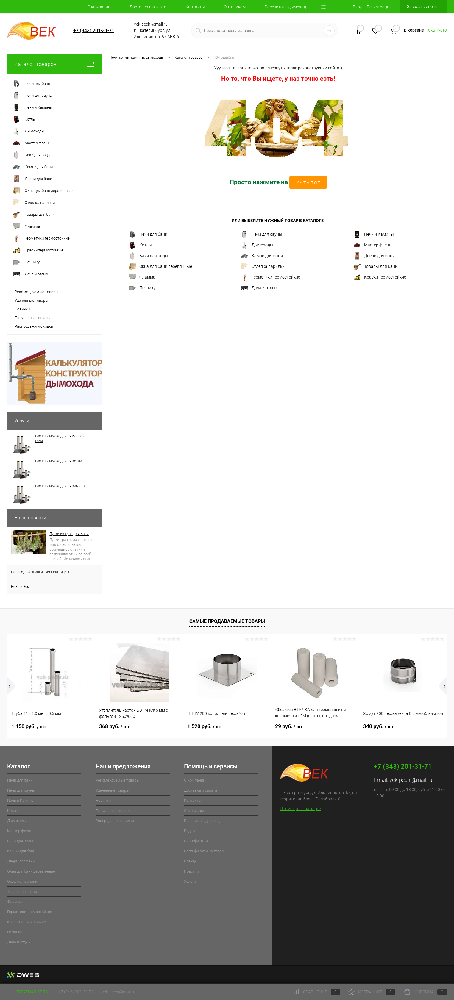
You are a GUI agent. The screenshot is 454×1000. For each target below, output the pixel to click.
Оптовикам (235, 6)
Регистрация (379, 6)
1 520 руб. (204, 726)
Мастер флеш (371, 245)
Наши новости (30, 518)
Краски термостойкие (379, 277)
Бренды (191, 861)
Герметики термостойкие (270, 277)
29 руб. (289, 726)
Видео (189, 831)
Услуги (21, 421)
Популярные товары (33, 317)
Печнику (142, 288)
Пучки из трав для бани (69, 534)
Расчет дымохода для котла (58, 461)
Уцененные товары (31, 300)
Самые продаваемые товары (227, 621)
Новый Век (20, 587)
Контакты (195, 6)
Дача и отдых (259, 288)
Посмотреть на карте (300, 808)
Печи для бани (148, 234)
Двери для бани (374, 256)
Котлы (140, 245)
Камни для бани (262, 256)
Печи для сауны (261, 234)
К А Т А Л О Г (308, 182)
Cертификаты (196, 841)
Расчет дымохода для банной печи (60, 438)
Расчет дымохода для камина (60, 486)
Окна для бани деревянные (160, 266)
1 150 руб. (28, 726)
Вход (357, 6)
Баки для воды (148, 256)
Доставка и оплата (148, 6)
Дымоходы (257, 245)
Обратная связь (28, 992)
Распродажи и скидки (34, 326)
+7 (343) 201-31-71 (93, 30)
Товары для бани (375, 266)
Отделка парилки (263, 266)
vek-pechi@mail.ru (410, 780)
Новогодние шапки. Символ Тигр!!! (40, 572)
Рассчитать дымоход (285, 6)
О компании (99, 6)
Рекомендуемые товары (36, 292)
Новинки (22, 309)
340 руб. (378, 726)
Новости (191, 871)
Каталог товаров (54, 64)
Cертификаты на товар (204, 851)
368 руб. (114, 726)
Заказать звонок (423, 6)
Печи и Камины (373, 234)
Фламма (142, 277)
